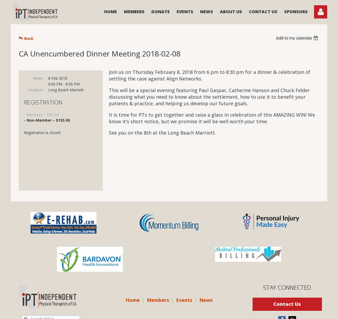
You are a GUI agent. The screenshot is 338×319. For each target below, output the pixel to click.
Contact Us (287, 266)
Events (184, 262)
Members (158, 262)
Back (28, 38)
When (38, 78)
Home (132, 262)
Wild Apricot (260, 312)
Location (35, 89)
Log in (320, 11)
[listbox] (297, 38)
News (206, 262)
